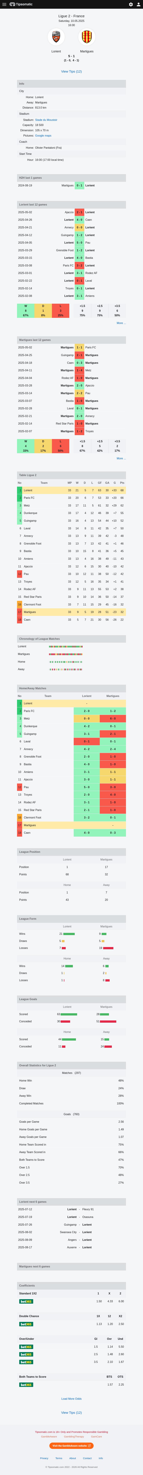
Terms (58, 1458)
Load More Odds (71, 1398)
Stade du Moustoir (46, 119)
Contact (87, 1458)
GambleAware (49, 1436)
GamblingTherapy (74, 1436)
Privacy (44, 1458)
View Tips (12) (71, 71)
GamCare (96, 1436)
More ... (121, 323)
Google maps (43, 135)
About (72, 1458)
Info (101, 1458)
